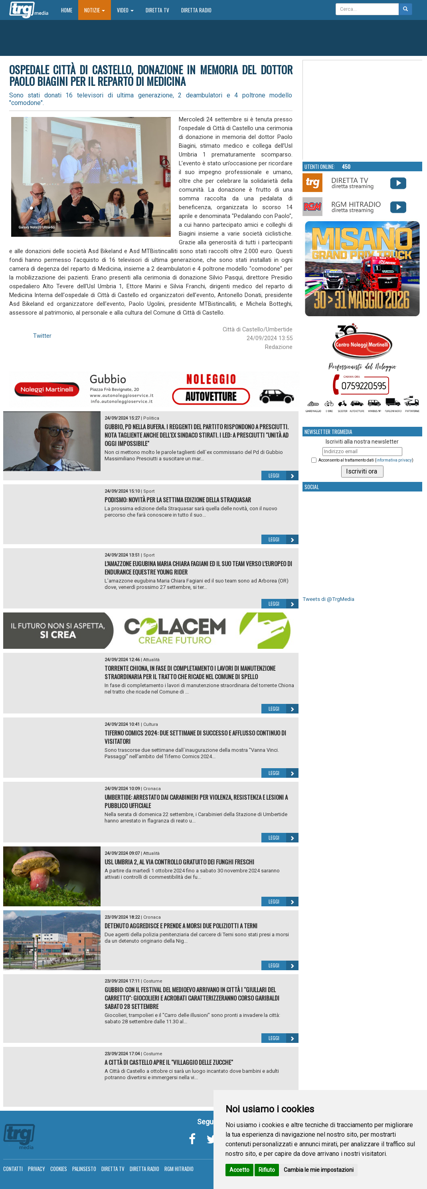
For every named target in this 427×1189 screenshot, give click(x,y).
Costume (152, 981)
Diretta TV (157, 10)
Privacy (36, 1169)
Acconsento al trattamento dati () (365, 460)
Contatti (13, 1169)
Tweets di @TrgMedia (328, 599)
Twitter (42, 335)
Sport (148, 491)
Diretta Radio (196, 10)
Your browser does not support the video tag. (363, 110)
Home (69, 10)
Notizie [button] (94, 10)
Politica (151, 418)
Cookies (58, 1169)
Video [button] (125, 10)
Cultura (150, 724)
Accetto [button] (239, 1170)
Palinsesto (84, 1169)
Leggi (284, 475)
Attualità (151, 659)
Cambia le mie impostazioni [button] (319, 1170)
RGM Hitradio (179, 1169)
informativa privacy (394, 460)
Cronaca (152, 788)
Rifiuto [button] (267, 1170)
